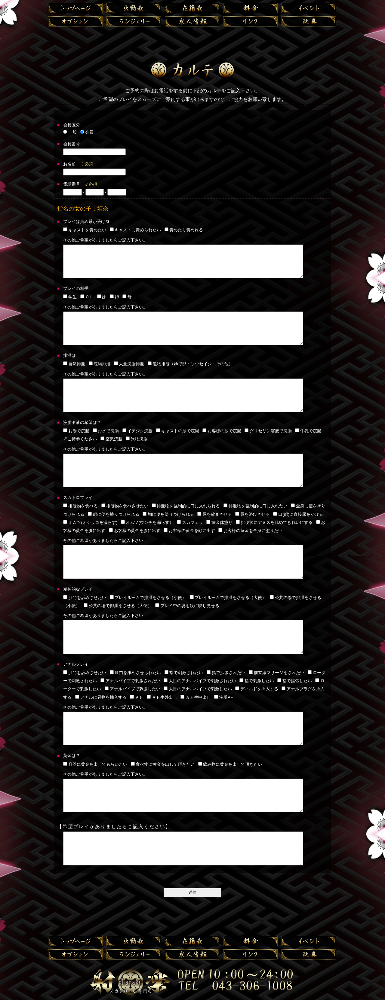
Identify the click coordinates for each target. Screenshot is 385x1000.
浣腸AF (223, 697)
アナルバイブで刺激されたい (130, 681)
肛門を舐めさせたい (84, 597)
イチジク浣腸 (137, 431)
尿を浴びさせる (252, 514)
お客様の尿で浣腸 (221, 431)
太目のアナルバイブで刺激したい (198, 689)
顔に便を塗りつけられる (113, 514)
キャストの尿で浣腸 (177, 431)
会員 (87, 132)
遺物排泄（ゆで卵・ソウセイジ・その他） (190, 364)
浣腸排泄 (100, 364)
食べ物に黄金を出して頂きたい (163, 764)
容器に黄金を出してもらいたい (95, 764)
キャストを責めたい (84, 230)
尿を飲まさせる (214, 514)
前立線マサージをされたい (276, 672)
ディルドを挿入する (256, 689)
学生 (70, 297)
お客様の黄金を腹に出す (134, 530)
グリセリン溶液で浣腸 (268, 431)
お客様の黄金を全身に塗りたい (250, 530)
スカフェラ (190, 522)
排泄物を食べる (80, 506)
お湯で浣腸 (76, 431)
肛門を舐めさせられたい (135, 672)
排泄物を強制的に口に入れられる (186, 506)
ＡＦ (136, 697)
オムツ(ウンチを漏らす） (147, 522)
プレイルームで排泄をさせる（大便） (228, 597)
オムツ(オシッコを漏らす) (90, 522)
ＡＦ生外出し (162, 697)
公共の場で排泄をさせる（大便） (118, 605)
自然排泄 (74, 364)
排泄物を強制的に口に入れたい (255, 506)
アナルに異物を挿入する (101, 697)
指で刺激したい (256, 681)
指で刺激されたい (184, 672)
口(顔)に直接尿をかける (298, 514)
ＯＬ (87, 297)
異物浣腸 (137, 439)
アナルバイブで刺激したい (132, 689)
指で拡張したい (294, 681)
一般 (70, 132)
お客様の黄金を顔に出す (189, 530)
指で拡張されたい (226, 672)
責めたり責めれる (184, 230)
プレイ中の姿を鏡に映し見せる (187, 605)
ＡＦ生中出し (195, 697)
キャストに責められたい (135, 230)
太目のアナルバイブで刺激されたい (200, 681)
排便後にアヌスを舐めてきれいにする (274, 522)
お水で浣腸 (106, 431)
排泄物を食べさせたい (125, 506)
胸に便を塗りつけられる (168, 514)
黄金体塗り (219, 522)
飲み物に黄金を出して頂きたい (230, 764)
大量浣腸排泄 (129, 364)
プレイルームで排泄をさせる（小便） (148, 597)
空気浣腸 (111, 439)
